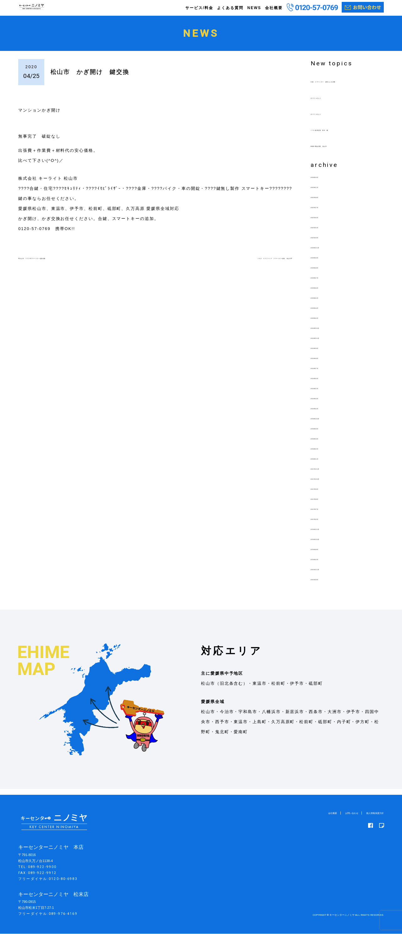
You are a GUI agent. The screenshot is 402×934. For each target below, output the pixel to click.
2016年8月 (322, 554)
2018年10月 (324, 423)
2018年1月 (322, 464)
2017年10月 (324, 484)
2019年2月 (322, 413)
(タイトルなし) (327, 103)
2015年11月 (324, 574)
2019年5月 (322, 393)
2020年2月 (322, 323)
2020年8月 (322, 273)
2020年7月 (322, 283)
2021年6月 (322, 222)
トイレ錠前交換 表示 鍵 (339, 135)
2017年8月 (322, 504)
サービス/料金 (199, 8)
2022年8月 (322, 202)
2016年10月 (324, 544)
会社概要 (274, 8)
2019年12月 (324, 333)
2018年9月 (322, 433)
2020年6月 (322, 293)
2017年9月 (322, 494)
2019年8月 (322, 363)
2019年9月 (322, 353)
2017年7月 (322, 514)
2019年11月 (324, 343)
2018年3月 (322, 444)
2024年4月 (322, 182)
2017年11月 (324, 474)
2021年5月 (322, 232)
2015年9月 (322, 584)
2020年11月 (324, 252)
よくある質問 (230, 8)
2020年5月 (322, 303)
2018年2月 (322, 454)
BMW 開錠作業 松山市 (336, 151)
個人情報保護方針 (370, 813)
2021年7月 (322, 212)
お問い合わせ (338, 813)
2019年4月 (322, 403)
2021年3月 (322, 242)
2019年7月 (322, 373)
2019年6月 (322, 383)
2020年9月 (322, 263)
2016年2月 (322, 564)
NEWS (254, 8)
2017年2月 (322, 524)
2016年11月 (324, 534)
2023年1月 (322, 192)
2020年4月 (322, 313)
